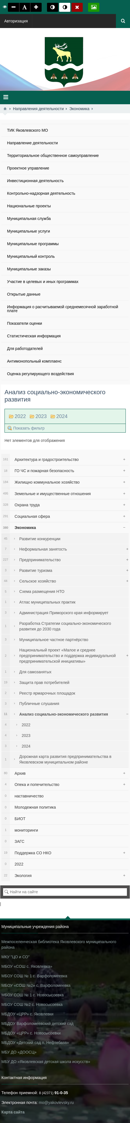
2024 (62, 416)
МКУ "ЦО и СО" (15, 957)
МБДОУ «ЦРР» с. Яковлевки (27, 1014)
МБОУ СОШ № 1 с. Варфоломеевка (34, 976)
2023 (41, 416)
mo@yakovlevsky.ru (56, 1102)
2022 (20, 416)
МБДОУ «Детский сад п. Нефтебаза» (35, 1042)
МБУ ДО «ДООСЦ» (19, 1052)
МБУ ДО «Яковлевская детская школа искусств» (45, 1061)
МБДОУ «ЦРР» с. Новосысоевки (30, 1033)
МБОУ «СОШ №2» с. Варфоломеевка (35, 985)
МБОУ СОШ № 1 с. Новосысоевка (32, 995)
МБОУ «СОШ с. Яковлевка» (26, 966)
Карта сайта (12, 1112)
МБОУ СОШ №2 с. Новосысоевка (31, 1004)
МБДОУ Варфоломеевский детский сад (37, 1023)
